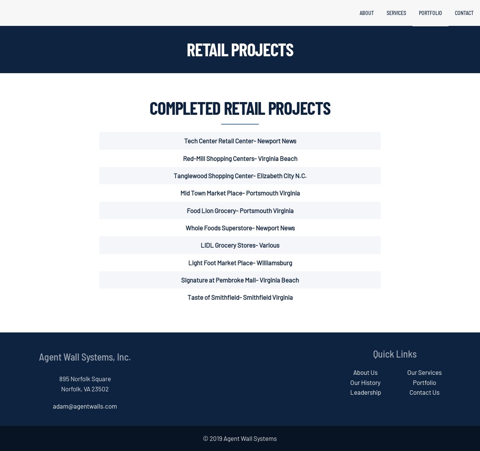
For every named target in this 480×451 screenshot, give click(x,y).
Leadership (365, 392)
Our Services (424, 372)
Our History (365, 382)
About (367, 13)
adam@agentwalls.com (85, 406)
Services (396, 13)
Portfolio (430, 13)
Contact (464, 13)
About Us (365, 372)
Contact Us (425, 392)
